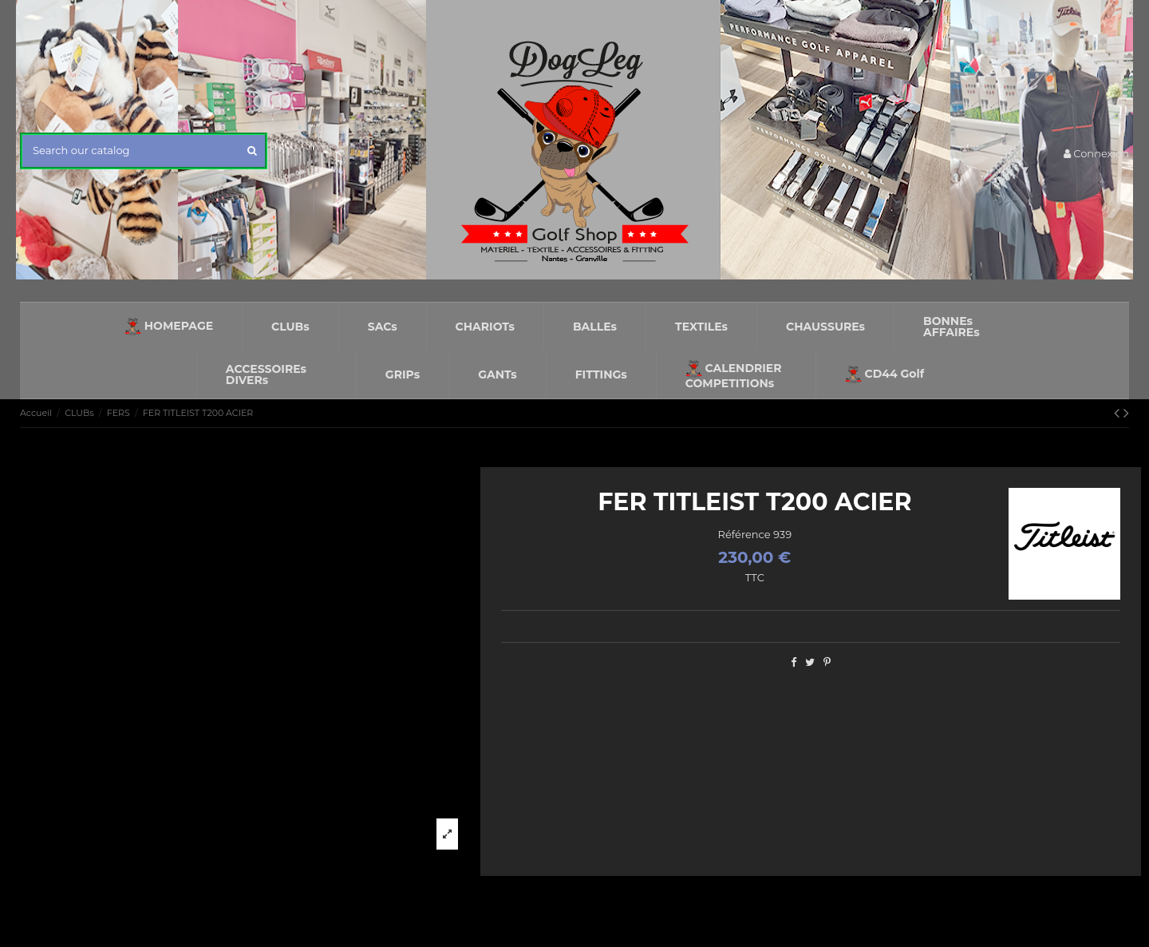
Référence (744, 534)
